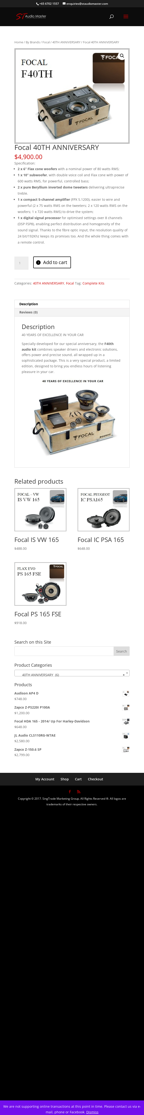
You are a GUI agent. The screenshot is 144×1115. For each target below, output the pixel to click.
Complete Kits (93, 283)
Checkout (95, 779)
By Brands (33, 42)
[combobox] (72, 673)
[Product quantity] (21, 263)
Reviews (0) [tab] (28, 312)
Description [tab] (28, 304)
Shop (65, 779)
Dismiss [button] (92, 1112)
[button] (122, 56)
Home (18, 42)
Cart (78, 779)
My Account (44, 779)
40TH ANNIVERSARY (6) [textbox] (70, 675)
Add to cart (55, 262)
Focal (46, 42)
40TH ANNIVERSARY (66, 42)
